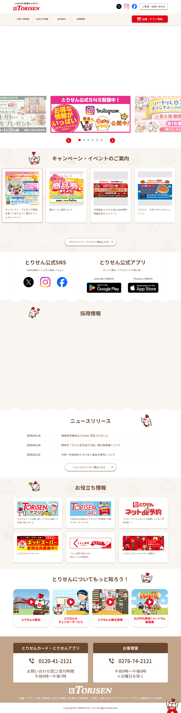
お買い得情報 (23, 18)
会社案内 (61, 18)
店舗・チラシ (26, 698)
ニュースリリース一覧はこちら (89, 470)
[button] (68, 140)
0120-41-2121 (55, 661)
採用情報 (81, 18)
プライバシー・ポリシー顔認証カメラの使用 (138, 698)
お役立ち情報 (42, 18)
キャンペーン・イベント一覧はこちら (89, 241)
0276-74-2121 (135, 661)
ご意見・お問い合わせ (153, 6)
